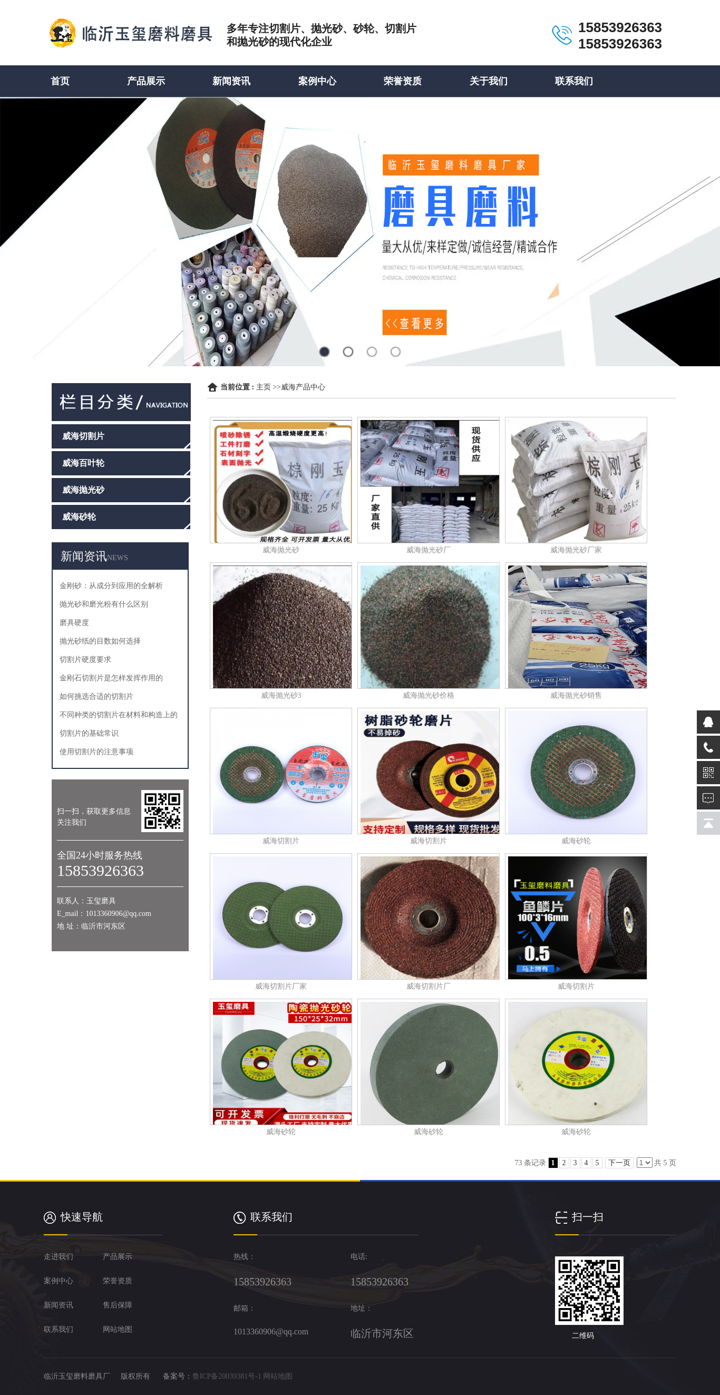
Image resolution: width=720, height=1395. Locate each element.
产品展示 (146, 81)
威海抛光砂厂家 (576, 550)
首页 (60, 81)
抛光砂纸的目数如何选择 (100, 641)
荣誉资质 (403, 81)
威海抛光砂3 (281, 695)
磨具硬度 (74, 623)
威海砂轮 (576, 841)
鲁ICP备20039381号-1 (226, 1376)
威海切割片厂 (428, 986)
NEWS (117, 558)
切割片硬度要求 (85, 660)
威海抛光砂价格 (428, 695)
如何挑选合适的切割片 (96, 696)
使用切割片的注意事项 (96, 752)
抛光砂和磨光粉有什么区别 (104, 604)
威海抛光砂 (280, 550)
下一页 (619, 1163)
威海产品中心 (303, 387)
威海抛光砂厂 (428, 550)
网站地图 (278, 1376)
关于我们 (489, 81)
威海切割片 (280, 841)
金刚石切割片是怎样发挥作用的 (111, 678)
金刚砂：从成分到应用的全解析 (111, 586)
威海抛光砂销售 (576, 695)
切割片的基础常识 (89, 733)
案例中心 (317, 81)
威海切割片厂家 (281, 986)
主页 (263, 387)
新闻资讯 (231, 81)
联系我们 (574, 81)
